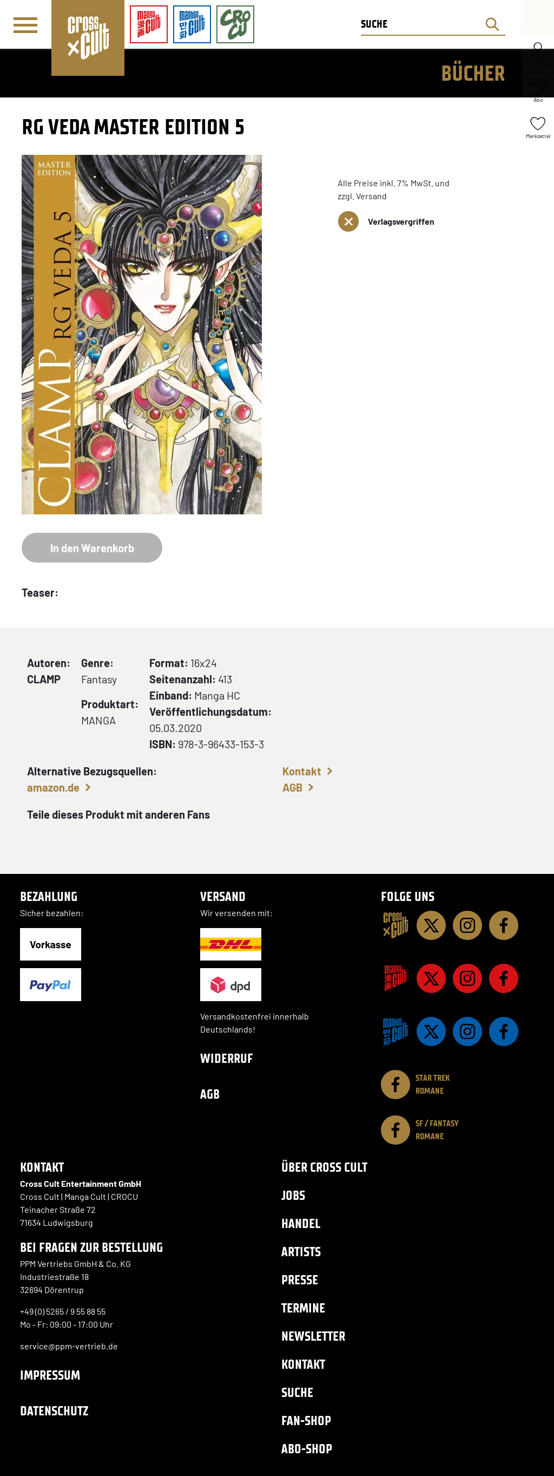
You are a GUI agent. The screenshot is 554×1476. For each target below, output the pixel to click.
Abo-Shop (306, 1449)
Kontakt (301, 771)
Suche (297, 1392)
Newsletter (313, 1336)
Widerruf (226, 1058)
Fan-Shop (306, 1420)
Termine (303, 1308)
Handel (300, 1223)
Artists (301, 1251)
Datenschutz (54, 1411)
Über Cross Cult (324, 1167)
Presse (299, 1280)
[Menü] (25, 25)
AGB (292, 787)
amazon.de (53, 787)
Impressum (50, 1375)
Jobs (293, 1195)
